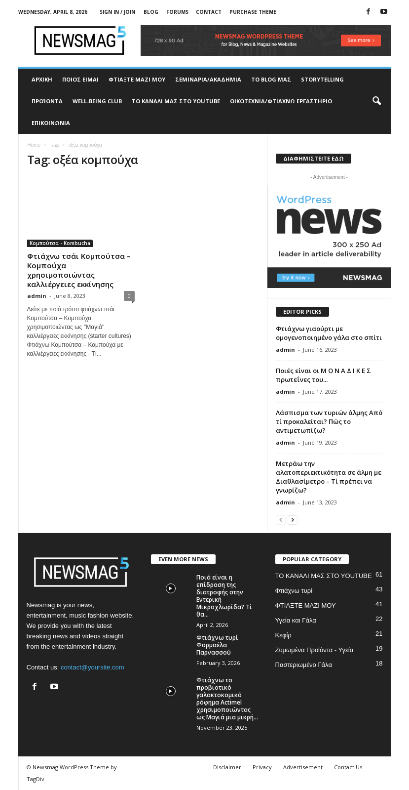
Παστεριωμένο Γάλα (303, 664)
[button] (376, 101)
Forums (177, 11)
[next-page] (292, 519)
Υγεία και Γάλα (295, 620)
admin (36, 295)
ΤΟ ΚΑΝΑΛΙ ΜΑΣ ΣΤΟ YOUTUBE (176, 101)
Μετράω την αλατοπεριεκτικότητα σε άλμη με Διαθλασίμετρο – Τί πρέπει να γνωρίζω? (328, 477)
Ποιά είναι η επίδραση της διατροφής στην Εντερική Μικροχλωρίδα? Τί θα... (224, 596)
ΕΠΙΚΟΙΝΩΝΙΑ (51, 122)
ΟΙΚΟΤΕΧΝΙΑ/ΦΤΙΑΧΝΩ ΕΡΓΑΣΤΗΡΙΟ (281, 101)
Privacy (262, 767)
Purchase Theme (252, 11)
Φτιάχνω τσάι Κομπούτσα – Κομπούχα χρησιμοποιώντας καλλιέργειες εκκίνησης (79, 270)
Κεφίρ (283, 635)
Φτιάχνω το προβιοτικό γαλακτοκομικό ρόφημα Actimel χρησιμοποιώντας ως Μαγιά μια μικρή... (227, 698)
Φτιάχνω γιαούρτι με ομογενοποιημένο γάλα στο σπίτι (329, 333)
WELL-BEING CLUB (97, 101)
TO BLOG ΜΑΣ (271, 79)
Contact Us (348, 767)
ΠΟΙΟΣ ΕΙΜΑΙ (80, 79)
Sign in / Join (117, 11)
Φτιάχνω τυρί (294, 590)
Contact (209, 11)
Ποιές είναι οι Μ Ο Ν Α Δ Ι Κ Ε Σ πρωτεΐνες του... (323, 375)
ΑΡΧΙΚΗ (42, 79)
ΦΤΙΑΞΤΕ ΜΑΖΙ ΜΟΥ (137, 79)
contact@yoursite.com (92, 667)
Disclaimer (227, 767)
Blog (151, 11)
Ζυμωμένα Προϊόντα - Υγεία (314, 650)
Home (33, 144)
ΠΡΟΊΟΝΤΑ (47, 101)
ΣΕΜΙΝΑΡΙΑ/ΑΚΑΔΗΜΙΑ (208, 79)
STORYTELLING (322, 79)
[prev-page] (281, 519)
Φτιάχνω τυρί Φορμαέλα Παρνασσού (217, 645)
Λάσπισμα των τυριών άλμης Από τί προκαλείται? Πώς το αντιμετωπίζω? (329, 421)
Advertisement (303, 767)
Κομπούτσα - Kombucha (60, 243)
